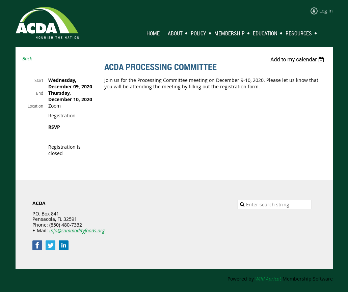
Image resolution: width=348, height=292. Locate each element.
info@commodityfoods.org (77, 230)
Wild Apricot (268, 278)
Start (38, 80)
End (39, 93)
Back (27, 58)
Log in (326, 10)
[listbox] (298, 59)
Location (35, 106)
